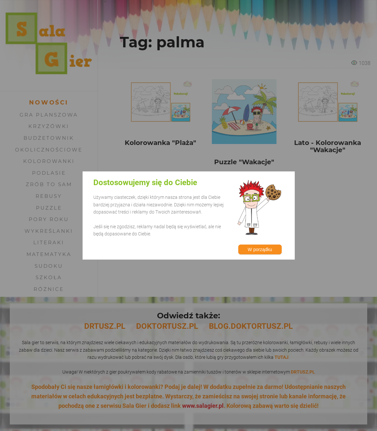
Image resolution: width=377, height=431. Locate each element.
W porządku (260, 249)
